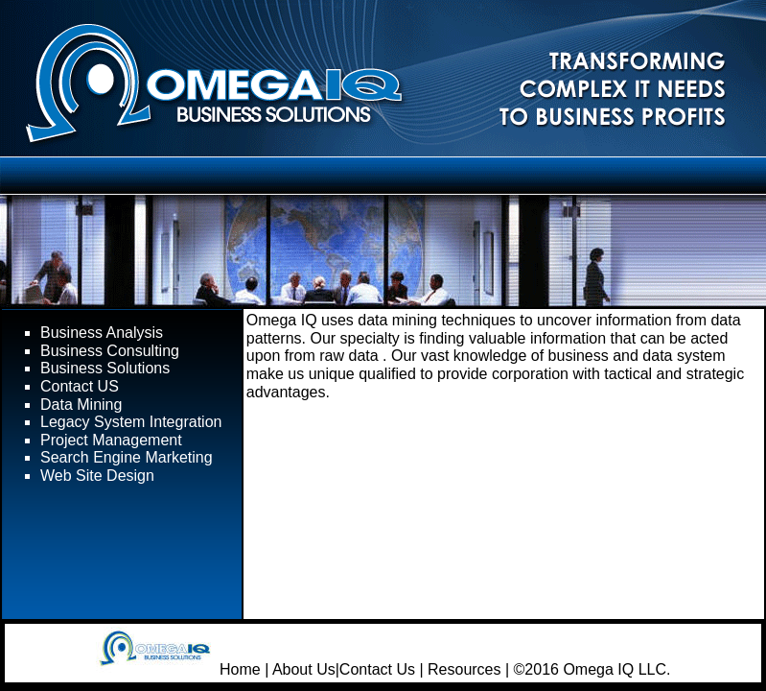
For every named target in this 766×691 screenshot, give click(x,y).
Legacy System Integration (130, 422)
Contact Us (377, 669)
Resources (464, 669)
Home (240, 669)
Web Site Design (97, 475)
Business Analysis (101, 332)
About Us (304, 669)
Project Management (111, 440)
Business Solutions (105, 368)
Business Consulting (109, 351)
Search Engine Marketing (126, 457)
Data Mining (81, 404)
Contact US (79, 386)
